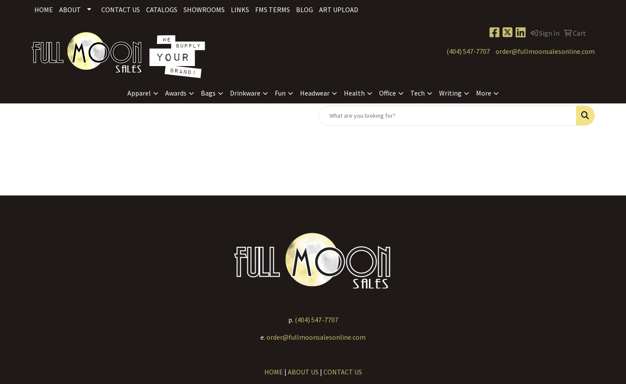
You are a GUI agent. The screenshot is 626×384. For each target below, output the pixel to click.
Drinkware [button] (245, 93)
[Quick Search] (447, 116)
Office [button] (387, 93)
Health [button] (354, 93)
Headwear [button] (315, 93)
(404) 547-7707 (468, 51)
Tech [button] (417, 93)
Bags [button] (208, 93)
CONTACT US (342, 371)
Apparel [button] (139, 93)
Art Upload (338, 9)
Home (43, 9)
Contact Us (120, 9)
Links (240, 9)
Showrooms (204, 9)
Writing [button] (450, 93)
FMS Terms (272, 9)
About (70, 9)
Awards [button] (175, 93)
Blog (304, 9)
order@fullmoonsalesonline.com (545, 51)
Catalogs (161, 9)
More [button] (483, 93)
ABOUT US (303, 371)
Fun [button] (280, 93)
